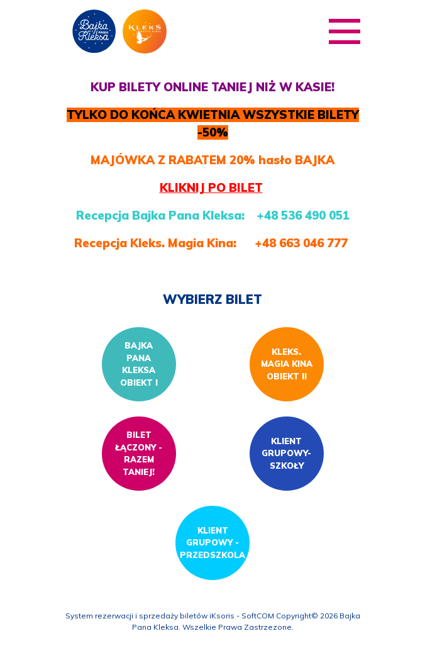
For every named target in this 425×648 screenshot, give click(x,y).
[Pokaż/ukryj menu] (344, 31)
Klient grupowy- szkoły (286, 453)
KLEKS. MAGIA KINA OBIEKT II (286, 364)
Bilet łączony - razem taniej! (138, 453)
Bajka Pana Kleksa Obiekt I (139, 364)
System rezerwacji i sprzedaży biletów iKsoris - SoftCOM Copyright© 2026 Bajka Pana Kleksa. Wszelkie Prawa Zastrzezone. (212, 621)
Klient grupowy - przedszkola (212, 542)
